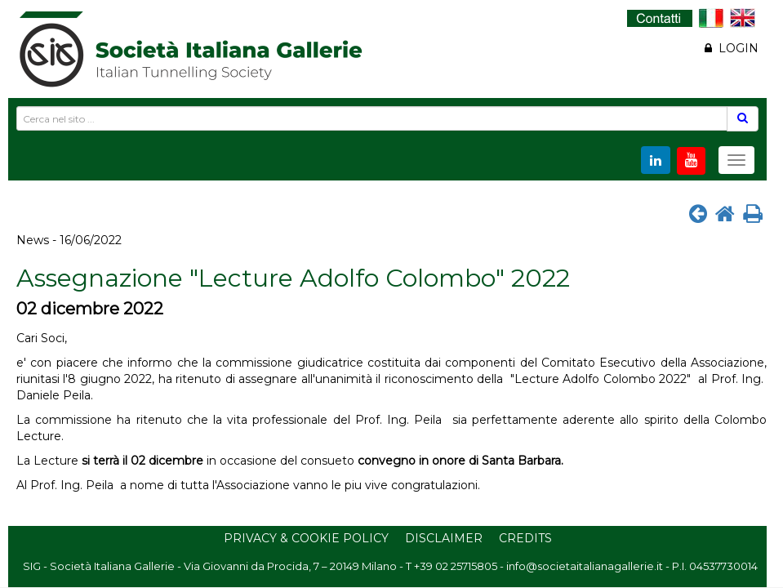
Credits (525, 538)
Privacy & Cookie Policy (306, 538)
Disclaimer (444, 538)
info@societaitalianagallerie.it (584, 565)
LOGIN (732, 48)
